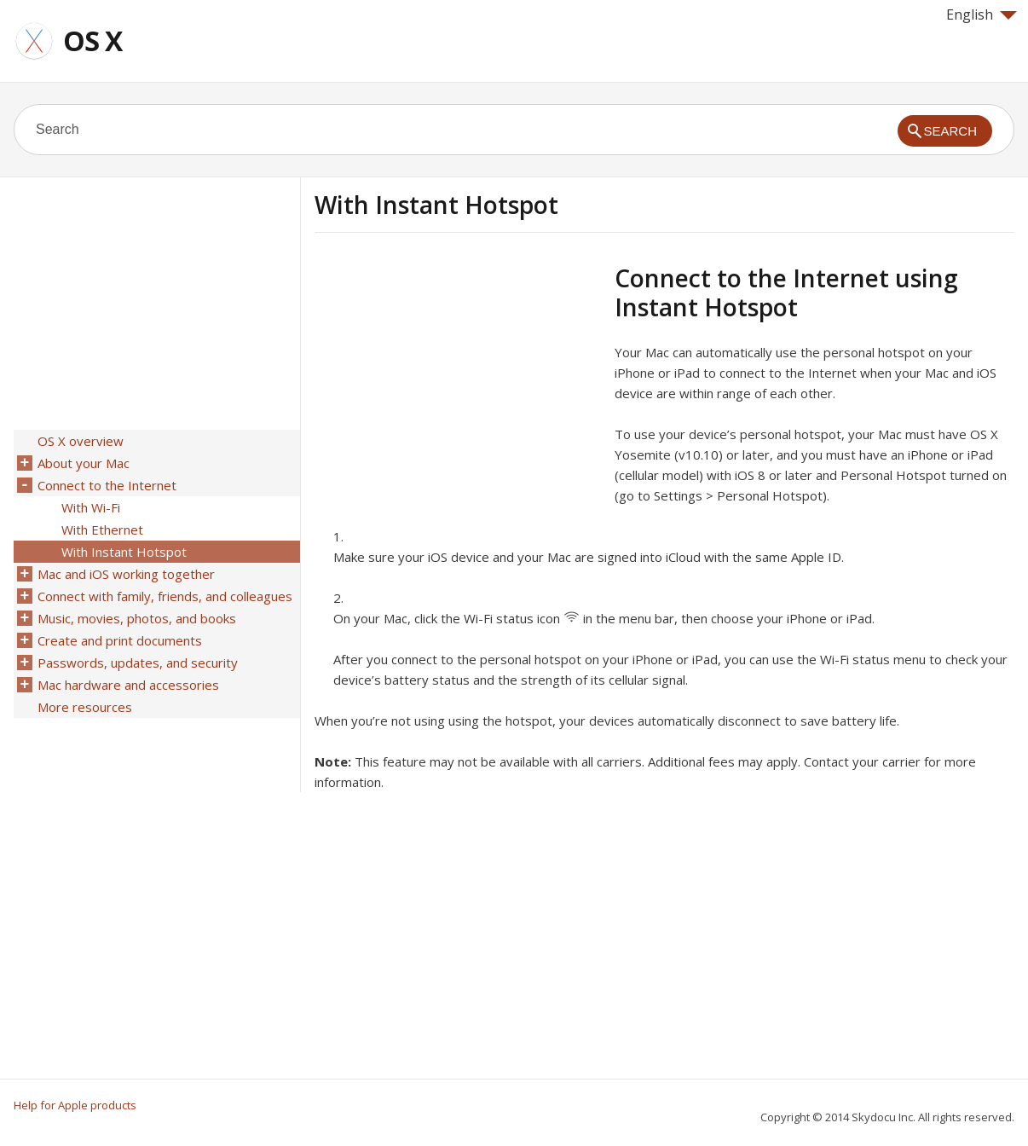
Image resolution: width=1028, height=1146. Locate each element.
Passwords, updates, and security (138, 662)
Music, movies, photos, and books (137, 618)
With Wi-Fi (90, 507)
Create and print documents (120, 640)
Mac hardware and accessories (128, 684)
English (981, 14)
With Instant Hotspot (124, 551)
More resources (85, 706)
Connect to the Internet (107, 485)
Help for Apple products (75, 1105)
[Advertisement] (458, 382)
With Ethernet (102, 529)
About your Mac (84, 463)
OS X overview (81, 440)
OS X (92, 40)
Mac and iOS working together (126, 573)
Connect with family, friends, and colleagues (165, 596)
